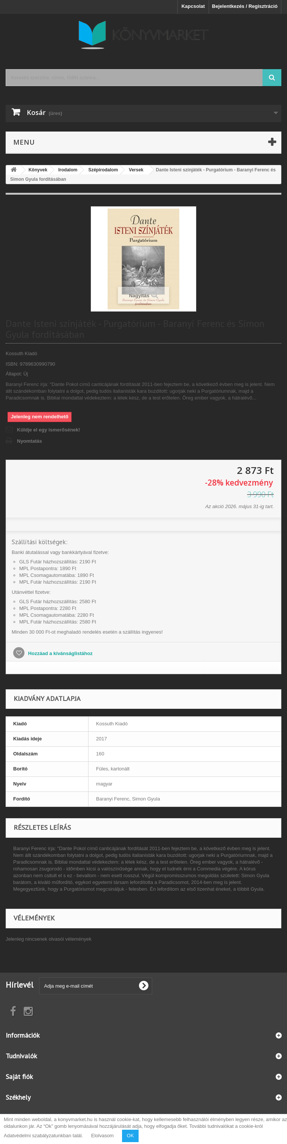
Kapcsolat (193, 6)
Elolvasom (102, 1135)
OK (130, 1135)
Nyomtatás (29, 441)
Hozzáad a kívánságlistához (60, 653)
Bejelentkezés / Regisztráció (245, 6)
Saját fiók (19, 1076)
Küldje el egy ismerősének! (48, 430)
